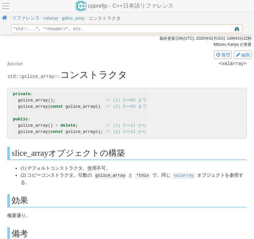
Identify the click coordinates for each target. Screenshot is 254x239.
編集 (242, 54)
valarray (184, 175)
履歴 (223, 54)
